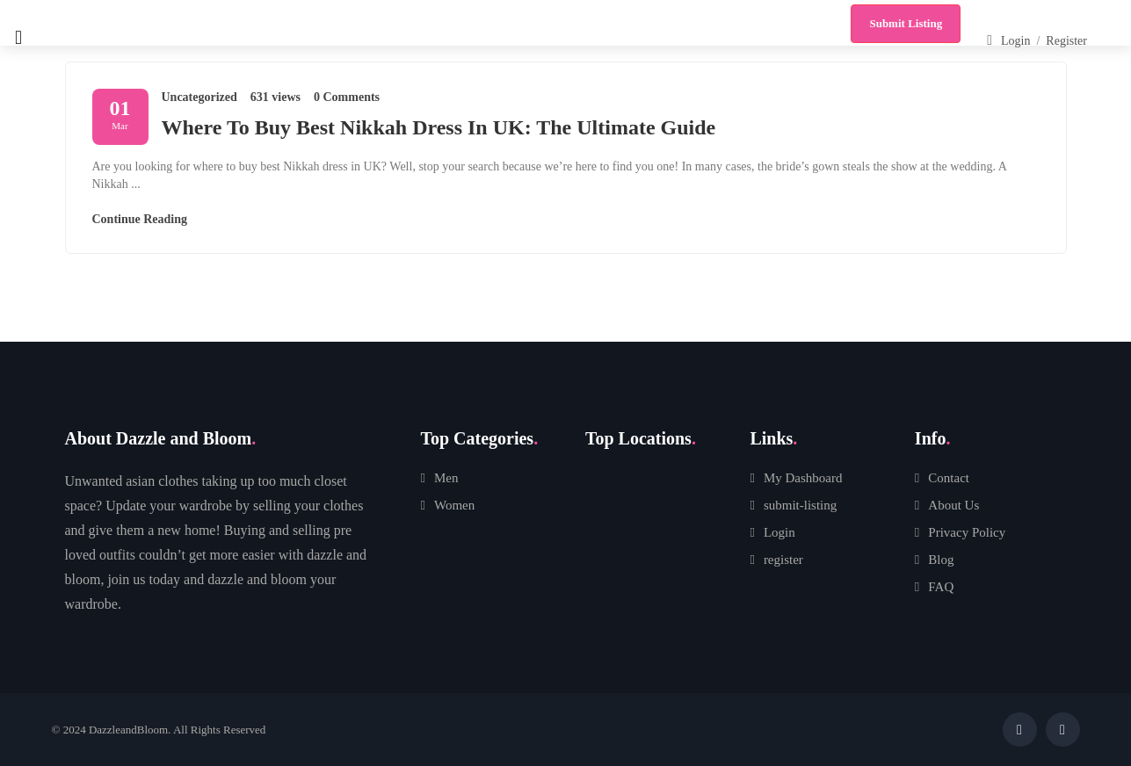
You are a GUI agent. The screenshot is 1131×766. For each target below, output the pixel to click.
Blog (940, 560)
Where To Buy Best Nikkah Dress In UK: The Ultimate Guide (439, 127)
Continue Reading (140, 219)
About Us (953, 505)
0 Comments (347, 97)
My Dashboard (803, 478)
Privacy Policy (966, 532)
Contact (948, 478)
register (783, 560)
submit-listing (800, 505)
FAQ (940, 587)
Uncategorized (199, 97)
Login (779, 532)
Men (446, 478)
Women (454, 505)
